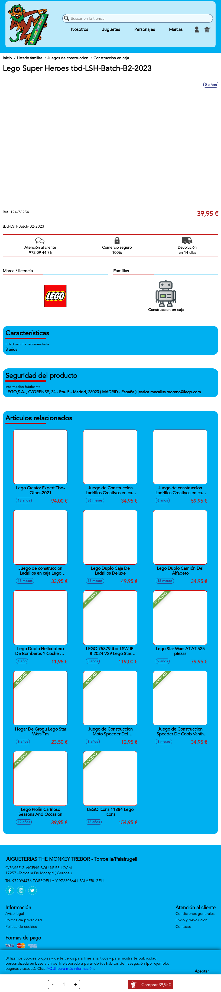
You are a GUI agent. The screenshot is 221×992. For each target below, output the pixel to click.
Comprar (156, 984)
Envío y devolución (191, 920)
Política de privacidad (23, 920)
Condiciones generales (195, 913)
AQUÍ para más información (70, 968)
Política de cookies (21, 926)
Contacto (183, 926)
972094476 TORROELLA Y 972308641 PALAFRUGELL (58, 880)
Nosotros (79, 29)
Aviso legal (14, 913)
